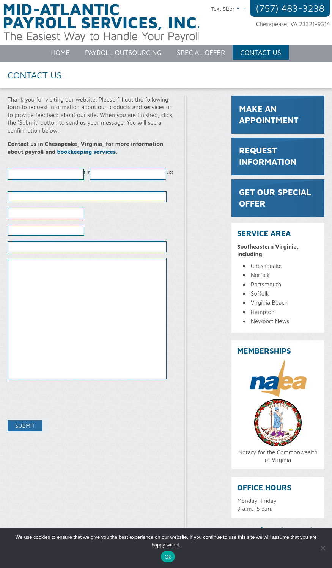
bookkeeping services (86, 152)
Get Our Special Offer (275, 197)
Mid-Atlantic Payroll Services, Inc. (103, 26)
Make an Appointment (269, 114)
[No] (322, 548)
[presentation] (65, 400)
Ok (168, 557)
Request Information (267, 156)
